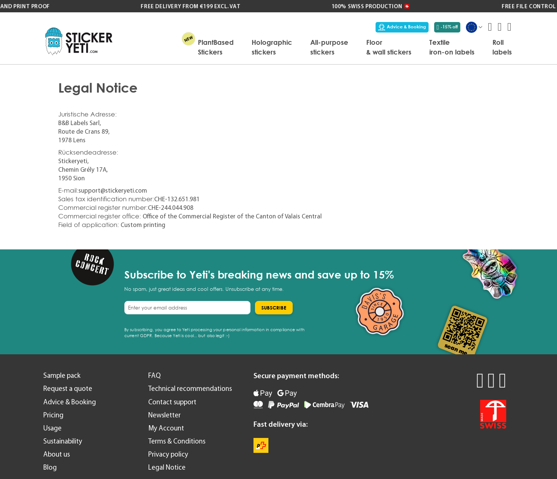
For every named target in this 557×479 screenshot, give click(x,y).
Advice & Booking (402, 27)
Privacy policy (168, 454)
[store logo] (78, 41)
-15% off (447, 27)
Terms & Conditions (176, 441)
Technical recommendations (190, 388)
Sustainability (62, 441)
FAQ (154, 375)
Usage (52, 428)
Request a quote (67, 388)
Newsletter (164, 415)
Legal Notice (167, 467)
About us (56, 454)
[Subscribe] (274, 307)
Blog (50, 467)
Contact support (172, 402)
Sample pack (62, 375)
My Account (166, 428)
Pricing (53, 415)
